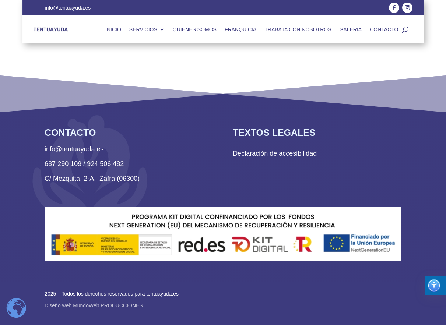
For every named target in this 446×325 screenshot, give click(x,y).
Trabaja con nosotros (297, 29)
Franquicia (240, 29)
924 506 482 (105, 163)
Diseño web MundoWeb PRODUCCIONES (94, 305)
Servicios (143, 29)
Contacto (384, 29)
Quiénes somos (195, 29)
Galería (350, 29)
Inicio (113, 29)
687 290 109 (63, 163)
